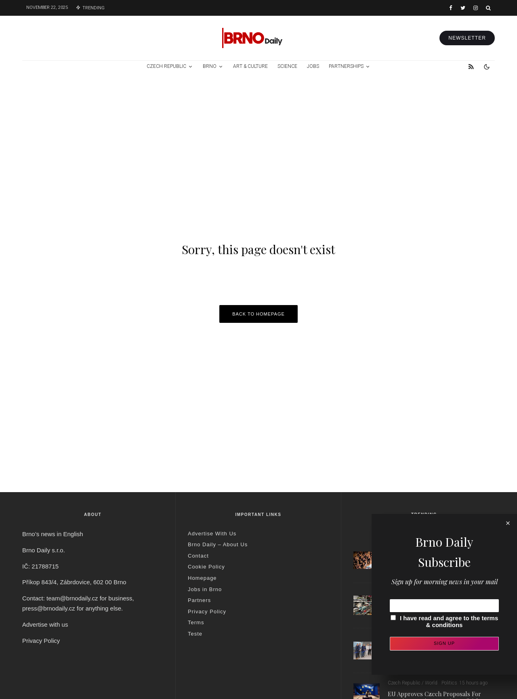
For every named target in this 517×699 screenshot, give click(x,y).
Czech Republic (166, 66)
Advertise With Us (212, 534)
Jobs (313, 66)
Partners (199, 600)
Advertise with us (45, 624)
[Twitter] (462, 8)
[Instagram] (475, 8)
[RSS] (471, 67)
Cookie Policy (206, 567)
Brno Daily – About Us (218, 544)
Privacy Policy (41, 640)
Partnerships (346, 66)
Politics (449, 683)
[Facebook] (450, 8)
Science (287, 66)
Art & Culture (250, 66)
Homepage (202, 578)
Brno (209, 66)
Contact (198, 556)
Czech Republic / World (412, 683)
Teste (195, 634)
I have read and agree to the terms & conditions (449, 621)
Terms (196, 622)
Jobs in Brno (205, 589)
